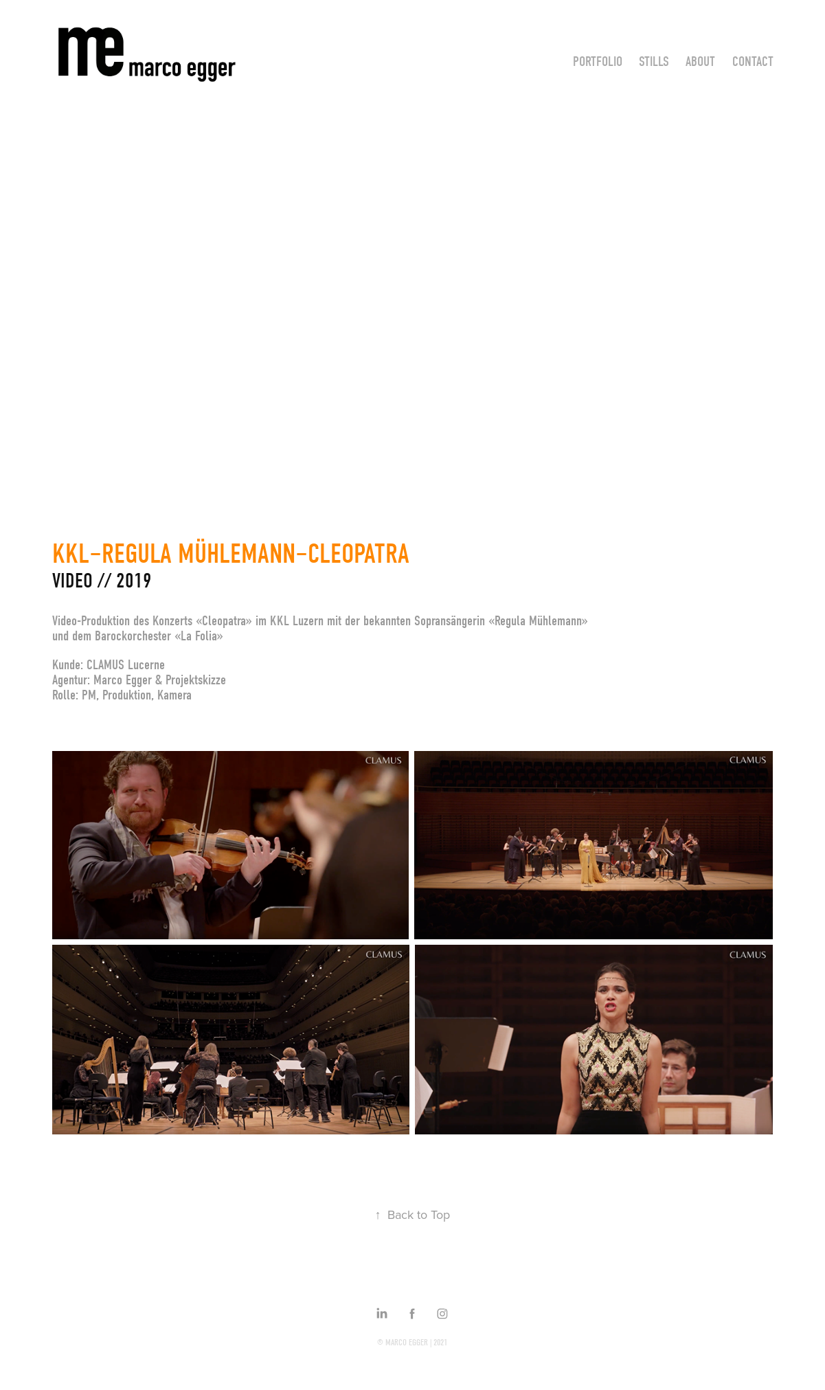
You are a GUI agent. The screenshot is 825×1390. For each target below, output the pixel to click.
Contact (752, 61)
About (700, 61)
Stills (654, 61)
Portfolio (597, 61)
